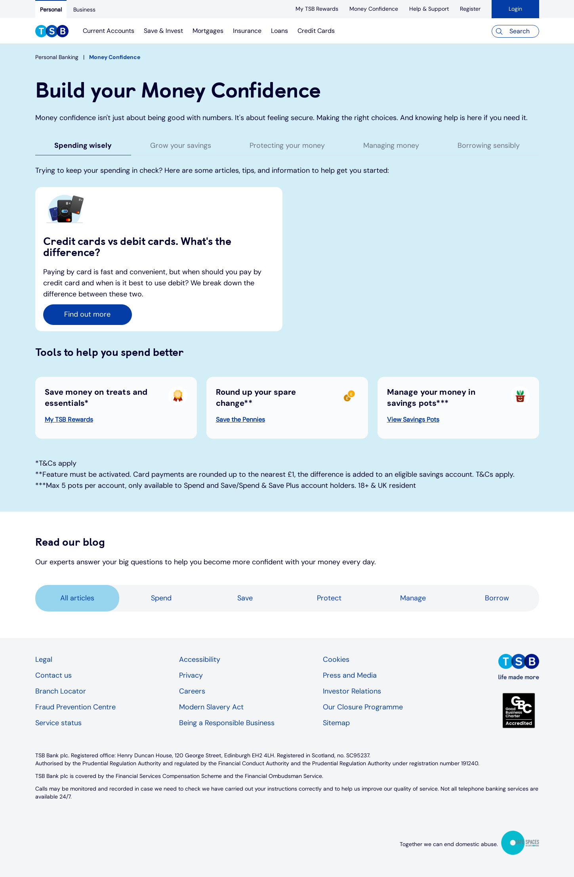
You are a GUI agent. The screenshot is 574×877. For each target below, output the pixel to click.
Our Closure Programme (363, 707)
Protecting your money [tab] (287, 145)
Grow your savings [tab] (180, 145)
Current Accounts (108, 31)
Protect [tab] (329, 598)
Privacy (191, 675)
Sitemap (336, 723)
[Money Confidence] (374, 8)
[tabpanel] (287, 338)
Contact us (53, 675)
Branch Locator (60, 691)
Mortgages (208, 31)
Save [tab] (245, 598)
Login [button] (515, 8)
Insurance (247, 31)
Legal (43, 659)
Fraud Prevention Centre (75, 707)
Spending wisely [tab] (83, 145)
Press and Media (350, 675)
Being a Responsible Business (227, 723)
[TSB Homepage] (52, 32)
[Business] (84, 9)
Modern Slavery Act (211, 707)
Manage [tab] (413, 598)
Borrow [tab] (497, 598)
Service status (58, 723)
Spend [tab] (161, 598)
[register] (470, 8)
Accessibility (199, 659)
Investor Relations (352, 691)
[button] (87, 314)
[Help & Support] (429, 8)
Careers (192, 691)
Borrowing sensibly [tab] (489, 145)
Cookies (336, 659)
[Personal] (51, 9)
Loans (279, 31)
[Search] (515, 31)
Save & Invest (163, 31)
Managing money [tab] (391, 145)
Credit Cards (316, 31)
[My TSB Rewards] (317, 8)
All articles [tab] (77, 598)
